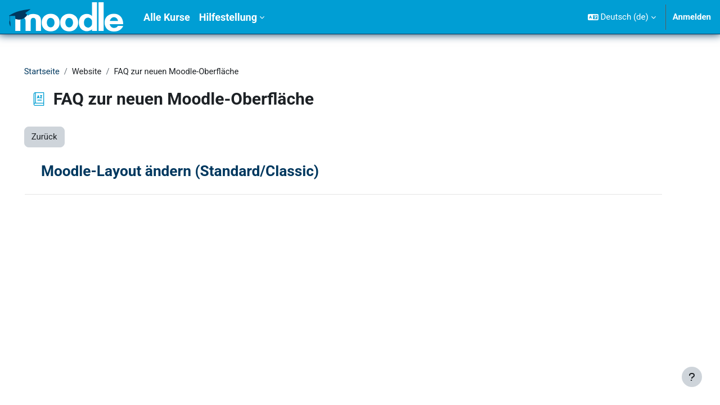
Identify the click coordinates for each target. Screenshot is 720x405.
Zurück (60, 137)
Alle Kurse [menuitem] (166, 17)
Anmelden (692, 17)
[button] (621, 17)
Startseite (58, 71)
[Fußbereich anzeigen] (692, 377)
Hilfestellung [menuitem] (228, 17)
